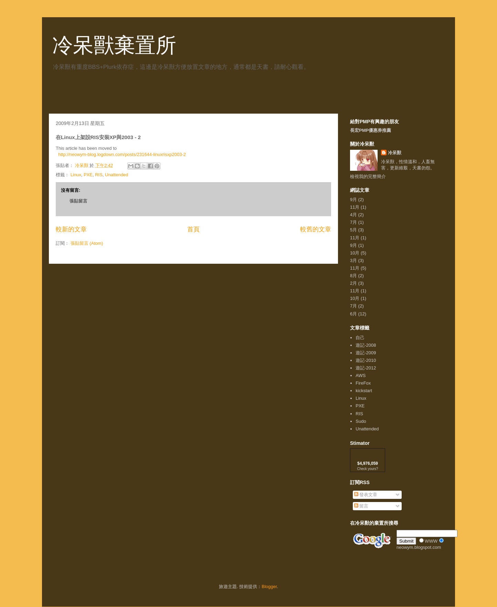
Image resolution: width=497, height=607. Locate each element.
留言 (361, 506)
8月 (353, 275)
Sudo (361, 421)
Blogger (269, 586)
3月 (353, 260)
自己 (360, 337)
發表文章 (366, 494)
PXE (88, 174)
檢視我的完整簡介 (368, 176)
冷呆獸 (394, 152)
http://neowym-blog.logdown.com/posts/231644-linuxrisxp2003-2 (122, 154)
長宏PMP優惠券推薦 (370, 130)
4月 (353, 214)
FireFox (363, 383)
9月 (353, 199)
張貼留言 (78, 200)
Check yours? (367, 469)
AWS (361, 375)
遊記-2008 (366, 345)
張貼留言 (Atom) (87, 243)
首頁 (193, 229)
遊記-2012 (366, 367)
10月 (354, 252)
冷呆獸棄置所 (114, 45)
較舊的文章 (315, 229)
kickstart (364, 390)
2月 (353, 283)
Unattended (116, 174)
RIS (99, 174)
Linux (76, 174)
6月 (353, 313)
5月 (353, 229)
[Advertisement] (129, 94)
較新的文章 (71, 229)
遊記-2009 (366, 352)
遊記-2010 (366, 360)
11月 (354, 207)
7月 (353, 222)
